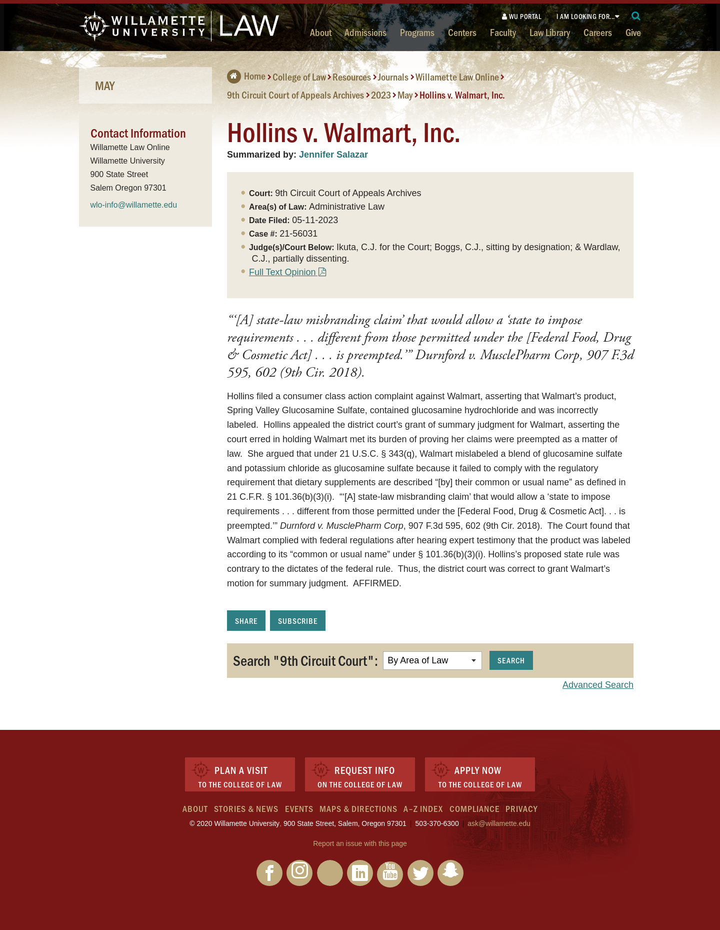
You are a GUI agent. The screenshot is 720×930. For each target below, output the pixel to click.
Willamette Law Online (457, 76)
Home (246, 75)
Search (511, 660)
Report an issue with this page (360, 843)
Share (246, 620)
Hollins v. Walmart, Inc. (462, 94)
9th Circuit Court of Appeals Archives (295, 94)
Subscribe (298, 620)
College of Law (299, 76)
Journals (393, 76)
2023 (381, 94)
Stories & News (246, 808)
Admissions (365, 32)
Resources (351, 76)
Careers (598, 32)
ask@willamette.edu (499, 823)
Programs (417, 32)
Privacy (522, 808)
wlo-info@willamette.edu (134, 205)
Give (633, 32)
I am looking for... (585, 16)
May (405, 94)
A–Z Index (423, 808)
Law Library (550, 32)
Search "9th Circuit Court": (305, 659)
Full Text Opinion (282, 272)
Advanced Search (598, 685)
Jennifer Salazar (333, 155)
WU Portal (522, 16)
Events (299, 808)
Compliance (475, 808)
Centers (462, 32)
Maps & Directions (359, 808)
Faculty (503, 32)
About (321, 32)
